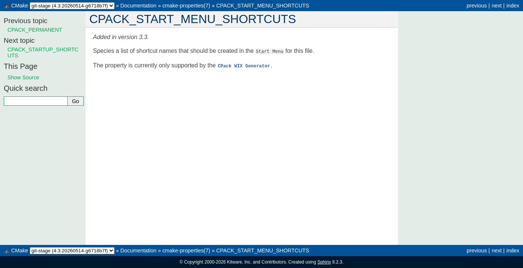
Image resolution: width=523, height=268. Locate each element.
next (497, 6)
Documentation (139, 6)
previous (476, 6)
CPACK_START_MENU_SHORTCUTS (262, 6)
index (513, 6)
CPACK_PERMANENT (34, 30)
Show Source (23, 77)
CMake (19, 6)
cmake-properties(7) (186, 6)
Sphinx (324, 262)
